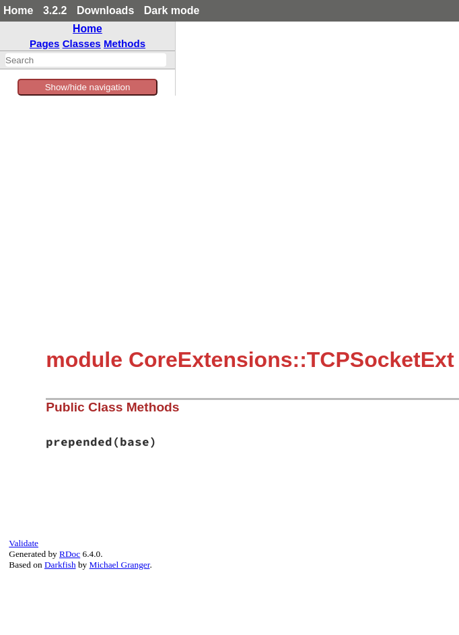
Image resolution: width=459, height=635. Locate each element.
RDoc (69, 554)
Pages (45, 43)
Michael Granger (120, 565)
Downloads (105, 10)
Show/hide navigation (88, 87)
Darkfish (60, 565)
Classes (82, 43)
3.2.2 (55, 10)
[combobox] (85, 60)
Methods (124, 43)
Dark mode (172, 10)
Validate (23, 543)
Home (18, 10)
